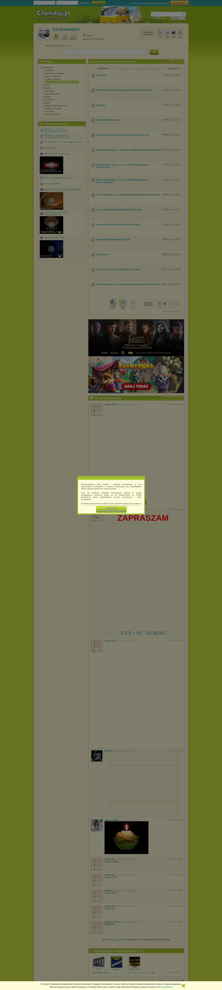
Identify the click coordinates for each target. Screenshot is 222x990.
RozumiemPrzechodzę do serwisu (111, 509)
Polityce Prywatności (163, 987)
